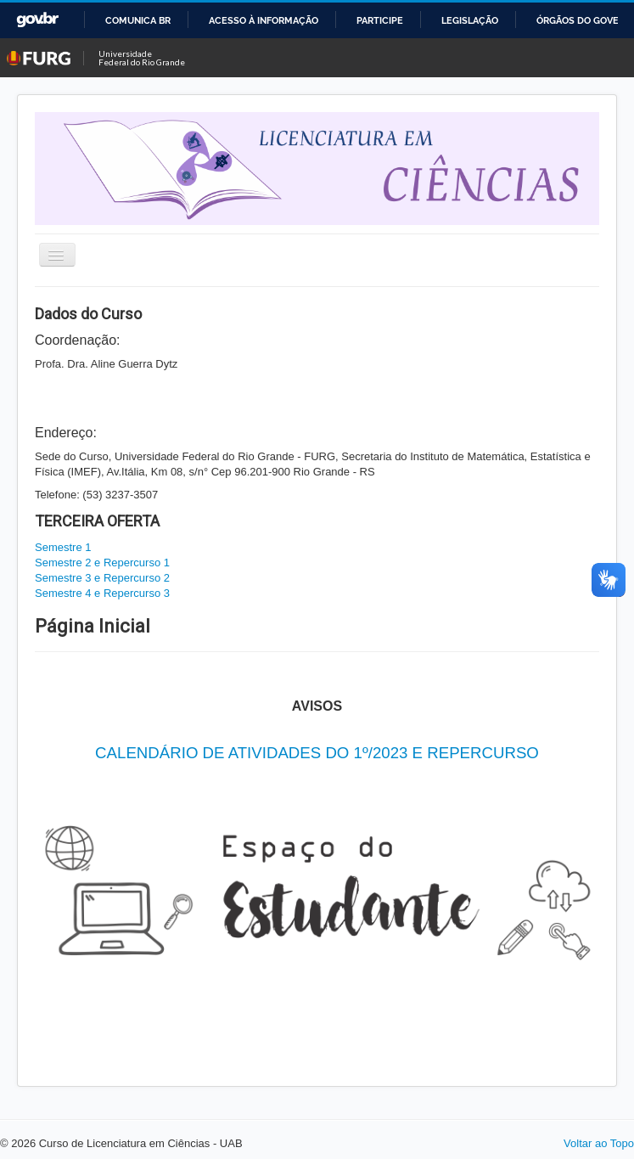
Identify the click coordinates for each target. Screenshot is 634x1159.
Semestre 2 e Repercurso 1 (102, 562)
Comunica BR (138, 20)
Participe (379, 20)
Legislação (469, 20)
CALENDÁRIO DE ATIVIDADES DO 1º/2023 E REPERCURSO (317, 753)
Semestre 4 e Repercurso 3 (102, 593)
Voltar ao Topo (599, 1143)
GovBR (37, 20)
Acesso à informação (263, 20)
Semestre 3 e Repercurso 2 (102, 577)
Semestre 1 (63, 547)
